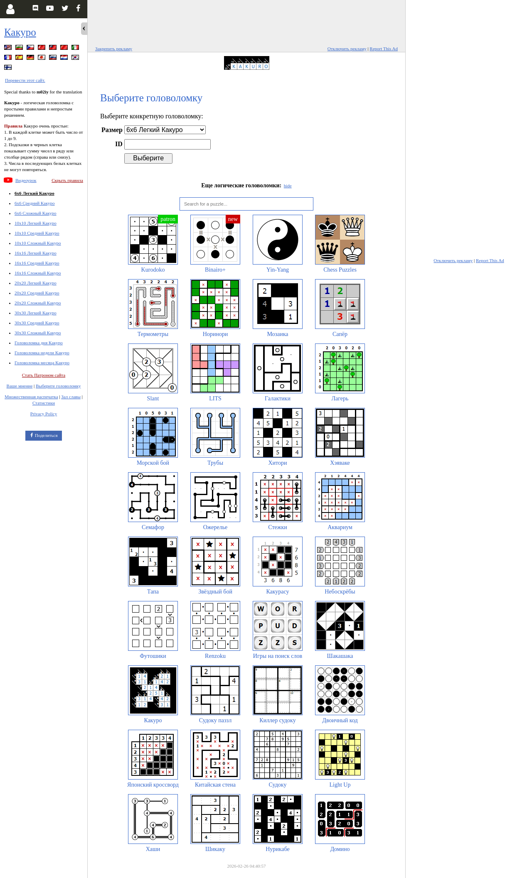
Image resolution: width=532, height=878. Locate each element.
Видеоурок (26, 180)
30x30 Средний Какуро (37, 322)
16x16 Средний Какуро (37, 262)
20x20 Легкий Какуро (36, 282)
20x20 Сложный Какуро (38, 302)
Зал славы (71, 396)
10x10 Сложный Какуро (38, 242)
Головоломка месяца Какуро (42, 362)
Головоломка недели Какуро (42, 352)
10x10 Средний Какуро (37, 233)
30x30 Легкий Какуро (36, 312)
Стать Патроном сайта (43, 375)
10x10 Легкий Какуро (36, 223)
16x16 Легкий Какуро (36, 252)
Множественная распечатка (31, 396)
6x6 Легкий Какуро (34, 193)
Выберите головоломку (58, 385)
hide (288, 185)
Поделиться (46, 435)
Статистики (43, 402)
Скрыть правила (67, 180)
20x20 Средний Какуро (37, 292)
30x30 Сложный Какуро (38, 332)
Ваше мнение (20, 385)
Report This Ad (383, 48)
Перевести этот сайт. (25, 80)
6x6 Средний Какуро (35, 203)
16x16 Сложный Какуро (38, 272)
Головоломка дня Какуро (39, 342)
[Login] (10, 9)
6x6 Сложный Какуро (36, 213)
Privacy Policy (43, 413)
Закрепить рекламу (113, 48)
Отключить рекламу (347, 48)
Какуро (20, 32)
